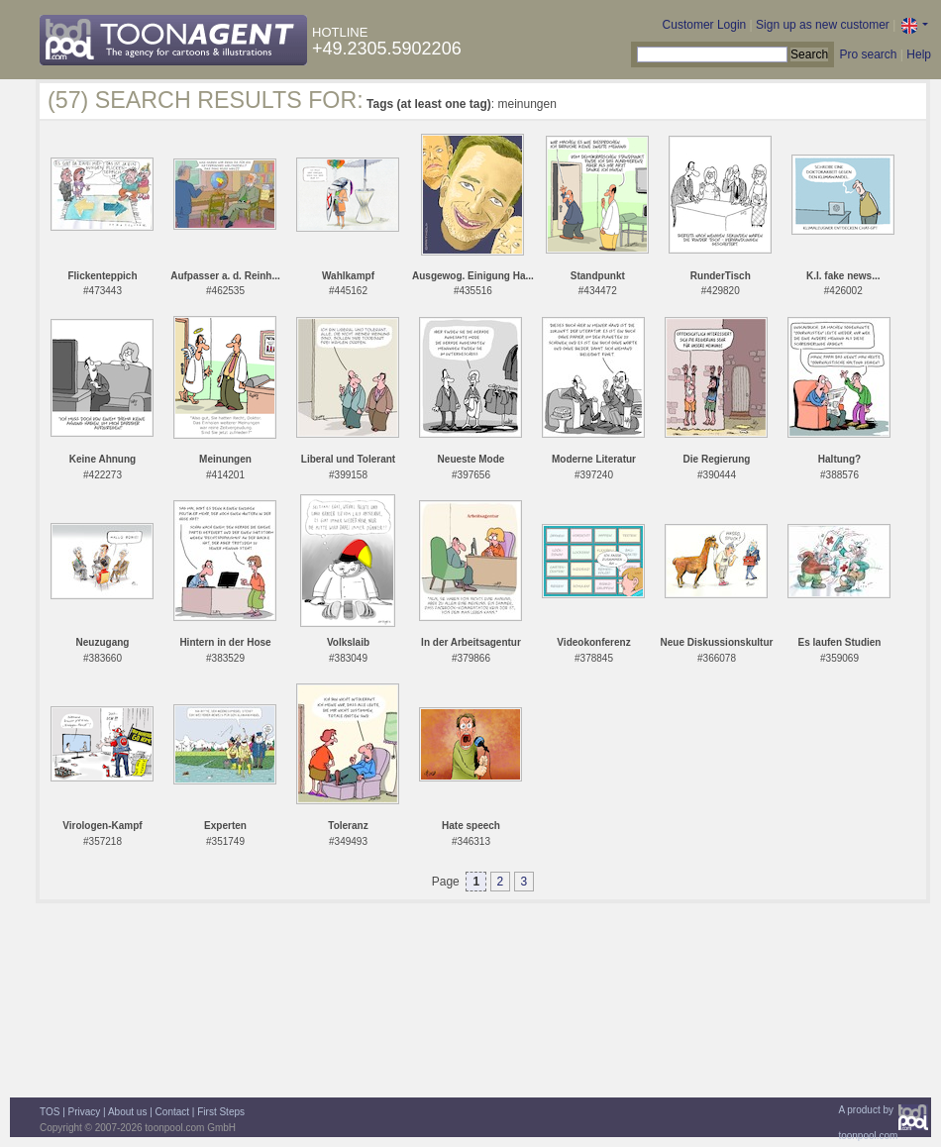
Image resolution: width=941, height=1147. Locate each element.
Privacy (84, 1111)
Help (918, 54)
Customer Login (705, 25)
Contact (172, 1111)
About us (127, 1111)
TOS (49, 1111)
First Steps (221, 1111)
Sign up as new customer (822, 25)
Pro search (867, 54)
